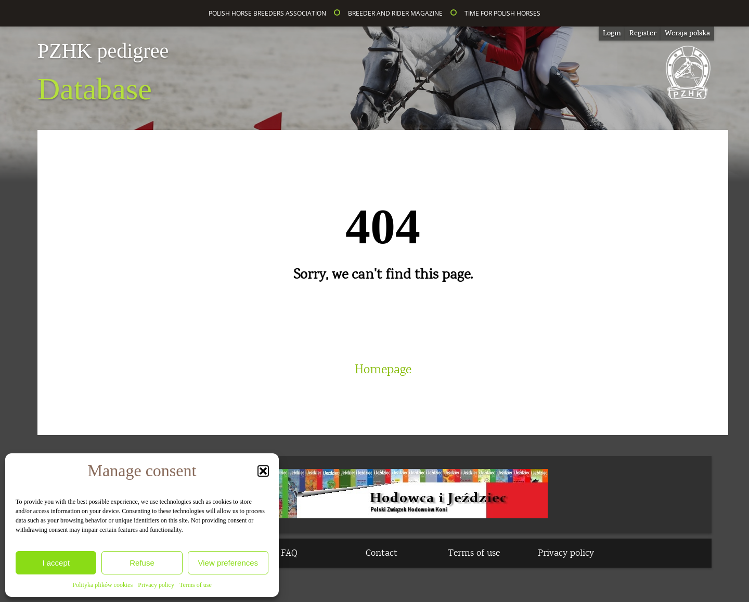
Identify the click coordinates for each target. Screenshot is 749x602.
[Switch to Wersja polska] (687, 34)
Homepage (383, 369)
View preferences (228, 562)
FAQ (289, 553)
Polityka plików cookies (102, 584)
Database (103, 73)
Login (612, 33)
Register (642, 33)
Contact (381, 553)
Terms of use (195, 584)
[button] (263, 471)
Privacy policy (156, 584)
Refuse (142, 562)
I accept (56, 562)
